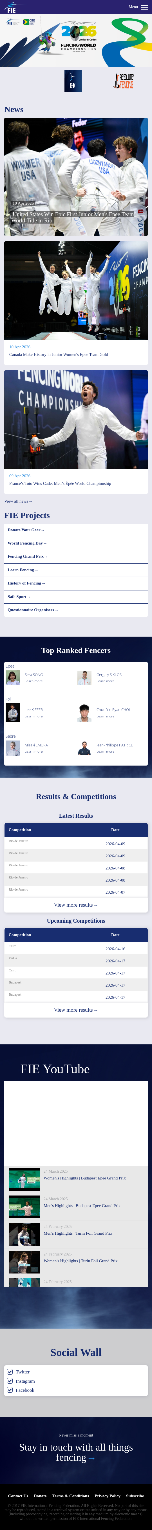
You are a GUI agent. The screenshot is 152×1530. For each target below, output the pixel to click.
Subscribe (135, 1496)
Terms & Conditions (70, 1496)
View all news (18, 501)
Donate (40, 1496)
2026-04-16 (115, 949)
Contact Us (18, 1496)
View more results (76, 905)
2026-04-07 (115, 892)
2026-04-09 (115, 844)
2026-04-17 (115, 961)
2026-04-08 (115, 868)
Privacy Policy (107, 1496)
